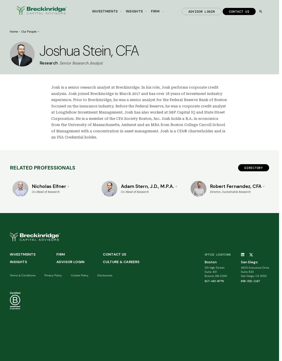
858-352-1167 (250, 281)
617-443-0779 (214, 281)
